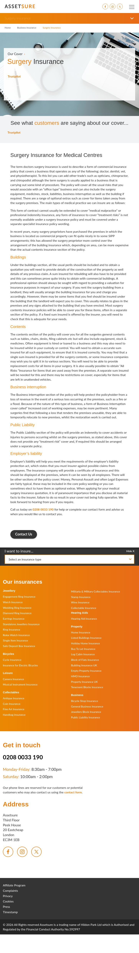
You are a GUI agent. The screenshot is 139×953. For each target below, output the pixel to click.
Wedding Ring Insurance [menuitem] (17, 607)
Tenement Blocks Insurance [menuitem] (87, 687)
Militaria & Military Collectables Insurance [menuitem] (95, 591)
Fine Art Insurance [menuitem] (13, 709)
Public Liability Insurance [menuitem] (85, 717)
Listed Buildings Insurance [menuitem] (86, 637)
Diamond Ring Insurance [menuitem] (17, 613)
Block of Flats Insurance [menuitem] (85, 659)
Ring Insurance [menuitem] (11, 629)
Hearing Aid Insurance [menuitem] (84, 618)
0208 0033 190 (43, 509)
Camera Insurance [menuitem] (13, 679)
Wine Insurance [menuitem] (80, 602)
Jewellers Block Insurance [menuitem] (86, 711)
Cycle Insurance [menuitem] (12, 659)
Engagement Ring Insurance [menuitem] (19, 596)
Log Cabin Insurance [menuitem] (83, 654)
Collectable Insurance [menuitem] (83, 607)
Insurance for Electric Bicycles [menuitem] (20, 665)
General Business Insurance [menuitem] (87, 706)
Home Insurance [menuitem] (80, 632)
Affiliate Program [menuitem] (14, 885)
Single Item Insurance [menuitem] (15, 640)
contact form (73, 792)
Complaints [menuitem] (10, 890)
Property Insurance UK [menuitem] (84, 681)
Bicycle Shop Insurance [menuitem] (84, 701)
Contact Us (23, 534)
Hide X (130, 551)
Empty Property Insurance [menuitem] (86, 670)
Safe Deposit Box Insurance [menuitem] (19, 646)
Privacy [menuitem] (8, 896)
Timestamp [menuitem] (10, 912)
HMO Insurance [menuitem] (80, 676)
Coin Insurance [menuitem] (11, 703)
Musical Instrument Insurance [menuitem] (20, 684)
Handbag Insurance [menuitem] (14, 714)
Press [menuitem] (6, 906)
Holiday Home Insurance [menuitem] (85, 643)
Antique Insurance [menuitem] (13, 698)
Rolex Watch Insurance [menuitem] (16, 635)
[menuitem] (105, 6)
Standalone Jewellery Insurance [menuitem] (21, 624)
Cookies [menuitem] (8, 901)
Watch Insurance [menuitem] (13, 602)
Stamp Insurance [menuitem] (80, 597)
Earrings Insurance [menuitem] (13, 618)
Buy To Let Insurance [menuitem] (83, 648)
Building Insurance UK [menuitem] (84, 665)
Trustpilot (14, 76)
